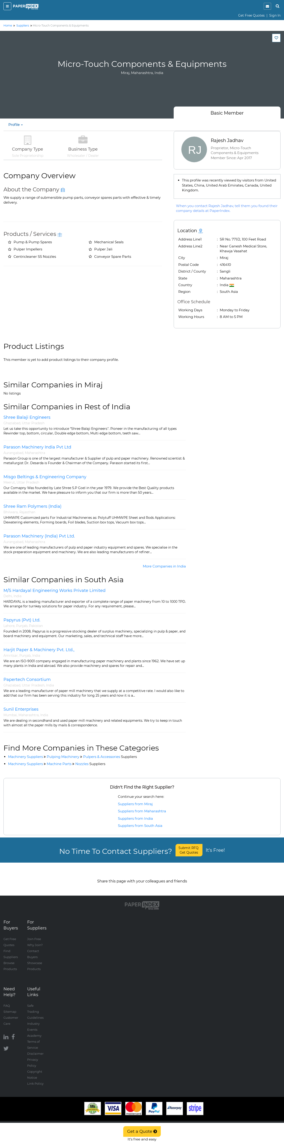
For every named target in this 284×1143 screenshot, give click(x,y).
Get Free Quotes (251, 15)
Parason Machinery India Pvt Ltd (37, 447)
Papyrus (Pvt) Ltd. (21, 620)
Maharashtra (35, 453)
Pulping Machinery (63, 756)
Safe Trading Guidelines (35, 1007)
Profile (15, 124)
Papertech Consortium (27, 679)
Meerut (9, 482)
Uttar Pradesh (33, 423)
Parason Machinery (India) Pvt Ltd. (39, 536)
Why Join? (35, 940)
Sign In (275, 15)
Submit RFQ (189, 850)
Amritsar (10, 655)
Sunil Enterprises (20, 709)
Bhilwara (10, 512)
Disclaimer (35, 1049)
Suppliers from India (135, 818)
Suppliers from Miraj (135, 804)
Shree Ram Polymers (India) (32, 506)
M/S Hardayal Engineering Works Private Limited (54, 590)
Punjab (21, 626)
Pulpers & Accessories (110, 756)
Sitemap (9, 1007)
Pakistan (36, 626)
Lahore (9, 626)
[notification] (267, 6)
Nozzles (90, 764)
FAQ (6, 1001)
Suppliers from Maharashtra (142, 811)
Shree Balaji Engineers (26, 417)
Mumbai (10, 715)
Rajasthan (27, 512)
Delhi (7, 596)
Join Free (34, 934)
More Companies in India (164, 566)
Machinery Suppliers (25, 756)
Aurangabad (13, 453)
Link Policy (35, 1079)
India (17, 596)
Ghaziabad (11, 423)
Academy (34, 1031)
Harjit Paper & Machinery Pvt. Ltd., (38, 649)
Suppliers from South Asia (140, 825)
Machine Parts (59, 764)
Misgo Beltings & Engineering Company (44, 476)
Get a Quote (142, 1131)
